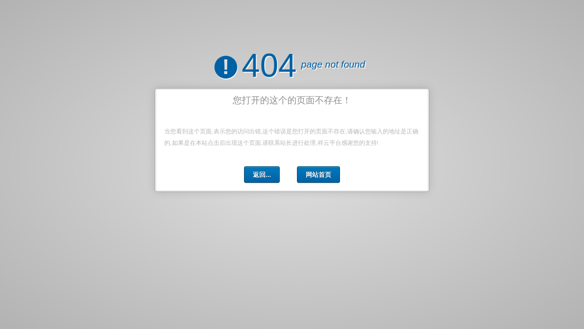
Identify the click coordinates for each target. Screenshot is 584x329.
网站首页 (318, 174)
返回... (262, 174)
